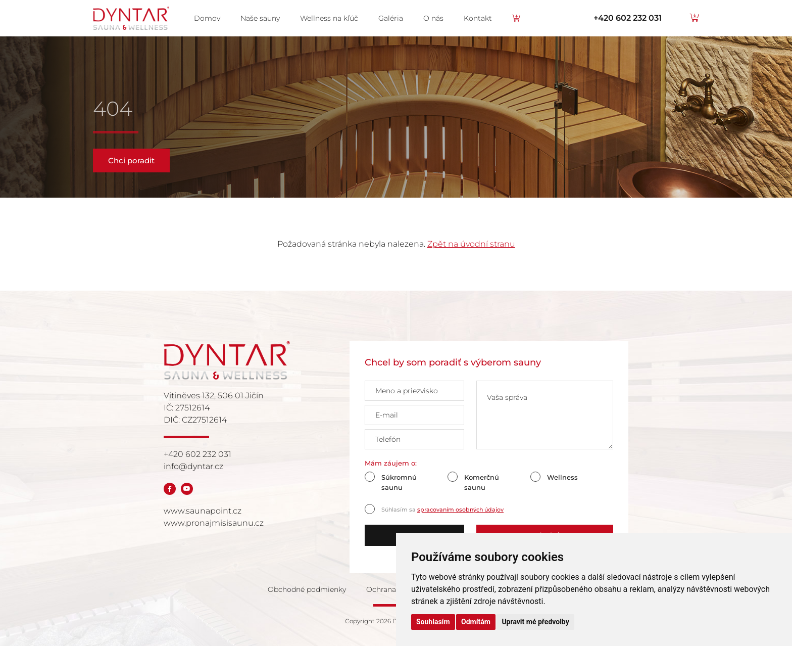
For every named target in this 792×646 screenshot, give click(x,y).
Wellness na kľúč (329, 18)
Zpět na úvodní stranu (471, 244)
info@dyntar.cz (193, 466)
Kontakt (478, 18)
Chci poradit (131, 160)
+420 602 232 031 (627, 18)
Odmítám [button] (475, 622)
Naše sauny (260, 18)
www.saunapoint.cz (202, 511)
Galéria (390, 18)
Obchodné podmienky (307, 589)
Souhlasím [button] (433, 622)
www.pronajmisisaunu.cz (214, 523)
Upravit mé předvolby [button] (535, 622)
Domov (207, 18)
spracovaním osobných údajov (460, 509)
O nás (433, 18)
